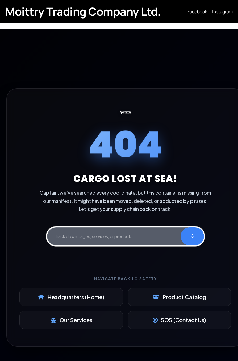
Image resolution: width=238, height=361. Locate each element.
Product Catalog (179, 297)
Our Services (71, 319)
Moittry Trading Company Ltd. (83, 11)
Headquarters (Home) (71, 297)
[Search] (192, 236)
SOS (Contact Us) (179, 319)
